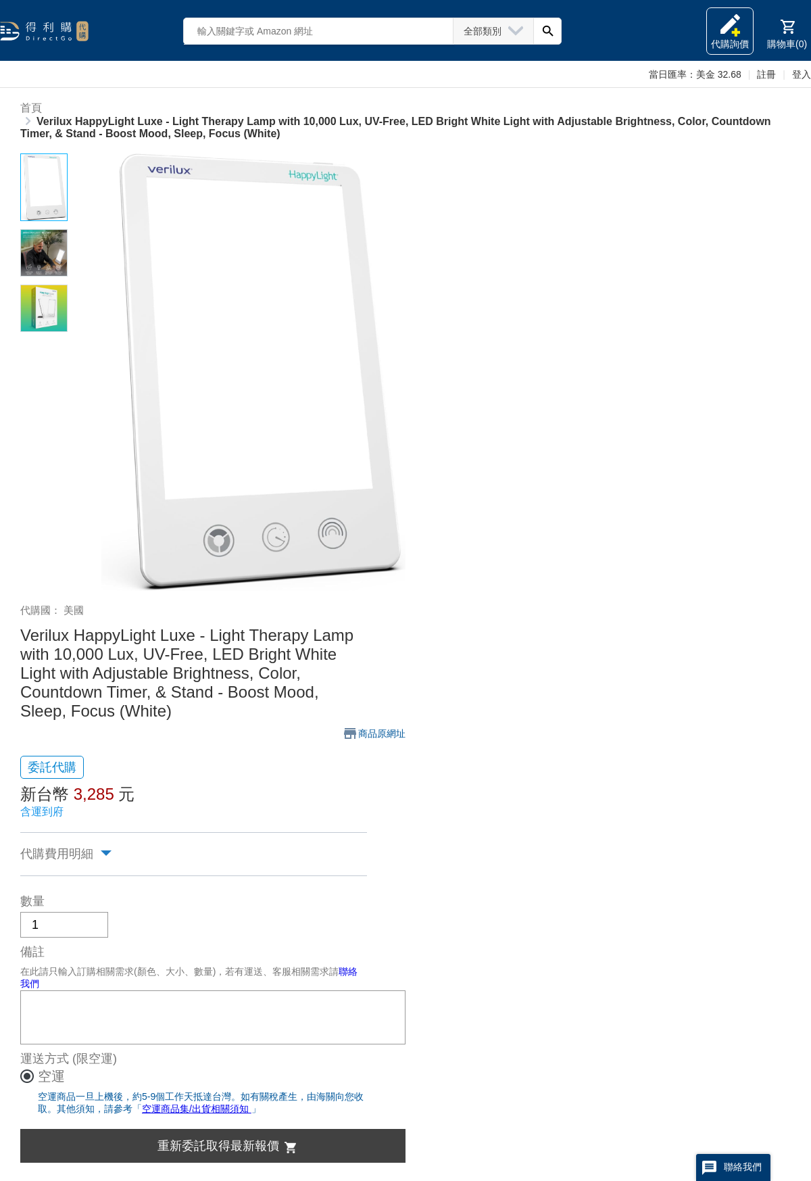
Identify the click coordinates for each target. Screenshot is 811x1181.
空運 (51, 1076)
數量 (32, 901)
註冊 (766, 74)
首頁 (31, 108)
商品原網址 (382, 733)
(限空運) (94, 1058)
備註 (32, 952)
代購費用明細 (56, 854)
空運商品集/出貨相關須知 (196, 1108)
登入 (801, 74)
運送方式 (44, 1058)
